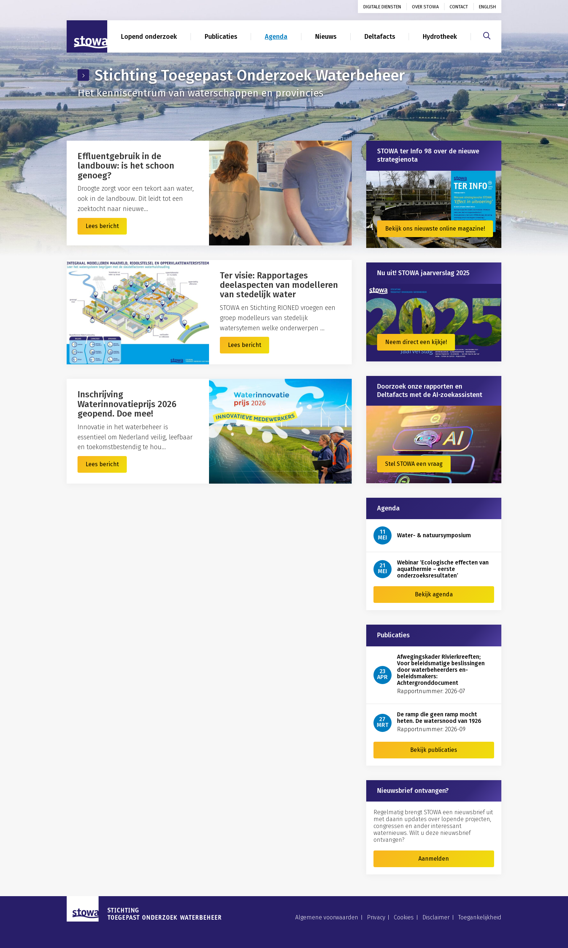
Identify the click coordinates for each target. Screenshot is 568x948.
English (487, 6)
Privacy (376, 917)
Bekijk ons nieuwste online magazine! (435, 228)
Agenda (276, 36)
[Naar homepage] (87, 36)
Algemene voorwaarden (326, 917)
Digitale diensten (382, 6)
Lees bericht (102, 226)
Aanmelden (433, 858)
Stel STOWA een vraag (414, 463)
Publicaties (221, 36)
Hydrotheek (440, 36)
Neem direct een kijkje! (416, 342)
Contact (459, 6)
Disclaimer (436, 917)
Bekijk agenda (434, 594)
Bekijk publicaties (433, 749)
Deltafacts (379, 36)
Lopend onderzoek (149, 36)
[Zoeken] (487, 35)
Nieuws (326, 36)
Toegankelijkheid (479, 917)
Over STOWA (425, 6)
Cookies (404, 917)
